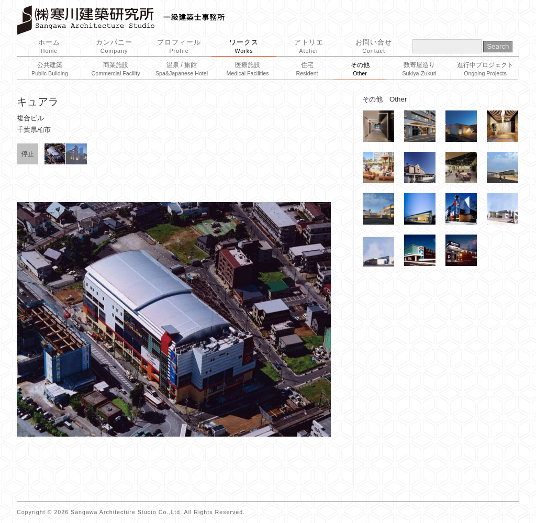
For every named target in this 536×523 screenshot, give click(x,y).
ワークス (244, 46)
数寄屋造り (419, 68)
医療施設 (247, 68)
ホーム (49, 46)
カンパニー (114, 46)
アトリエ (308, 46)
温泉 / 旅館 (181, 68)
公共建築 (49, 68)
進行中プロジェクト (485, 68)
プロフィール (179, 46)
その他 (360, 68)
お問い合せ (373, 46)
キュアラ (38, 101)
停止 (27, 154)
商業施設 (116, 68)
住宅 (307, 68)
